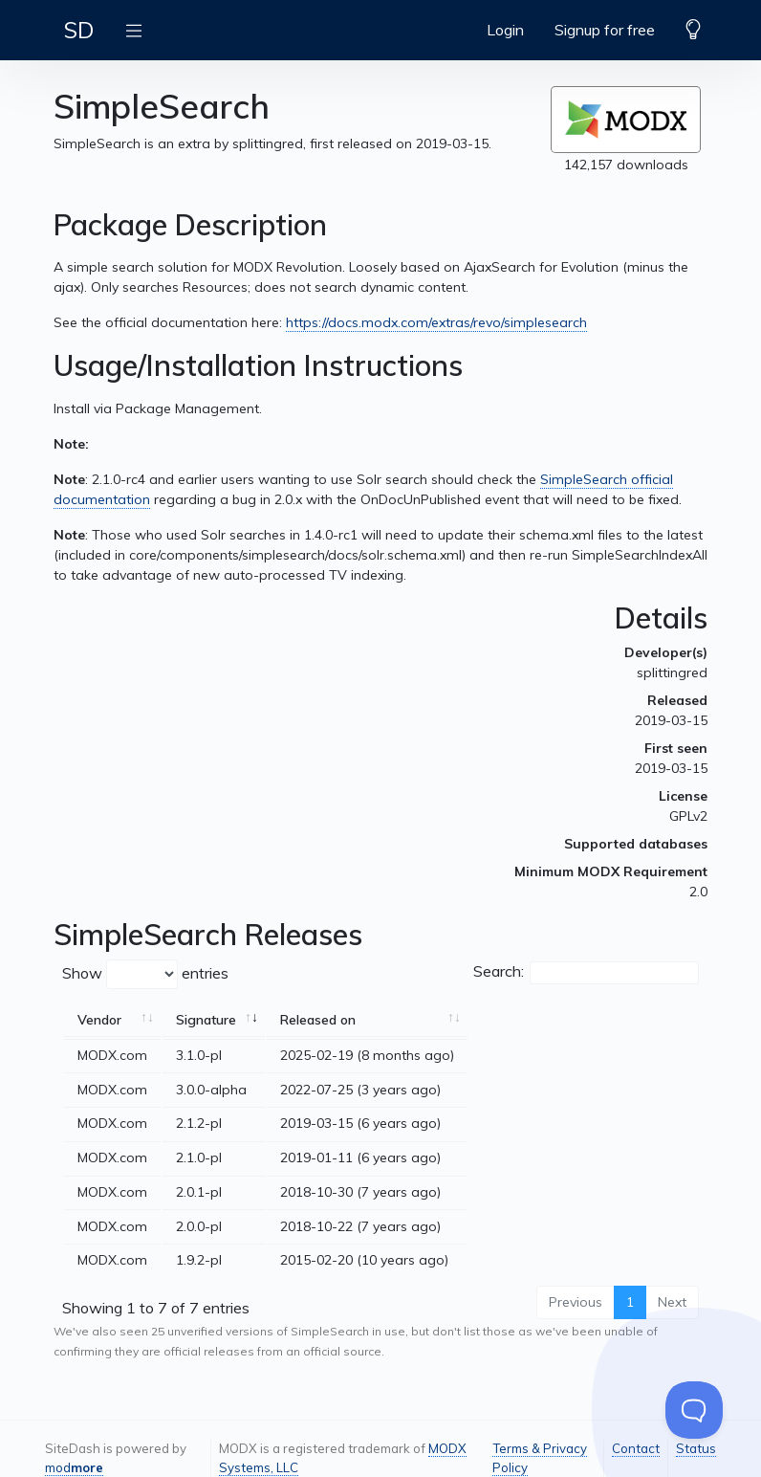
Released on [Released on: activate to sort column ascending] (318, 1019)
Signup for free (604, 29)
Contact (636, 1448)
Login (505, 29)
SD (79, 29)
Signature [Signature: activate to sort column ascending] (206, 1019)
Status (696, 1448)
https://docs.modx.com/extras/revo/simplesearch (436, 322)
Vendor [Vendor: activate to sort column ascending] (99, 1019)
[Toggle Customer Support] (694, 1410)
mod (74, 1467)
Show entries (145, 974)
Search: (586, 972)
